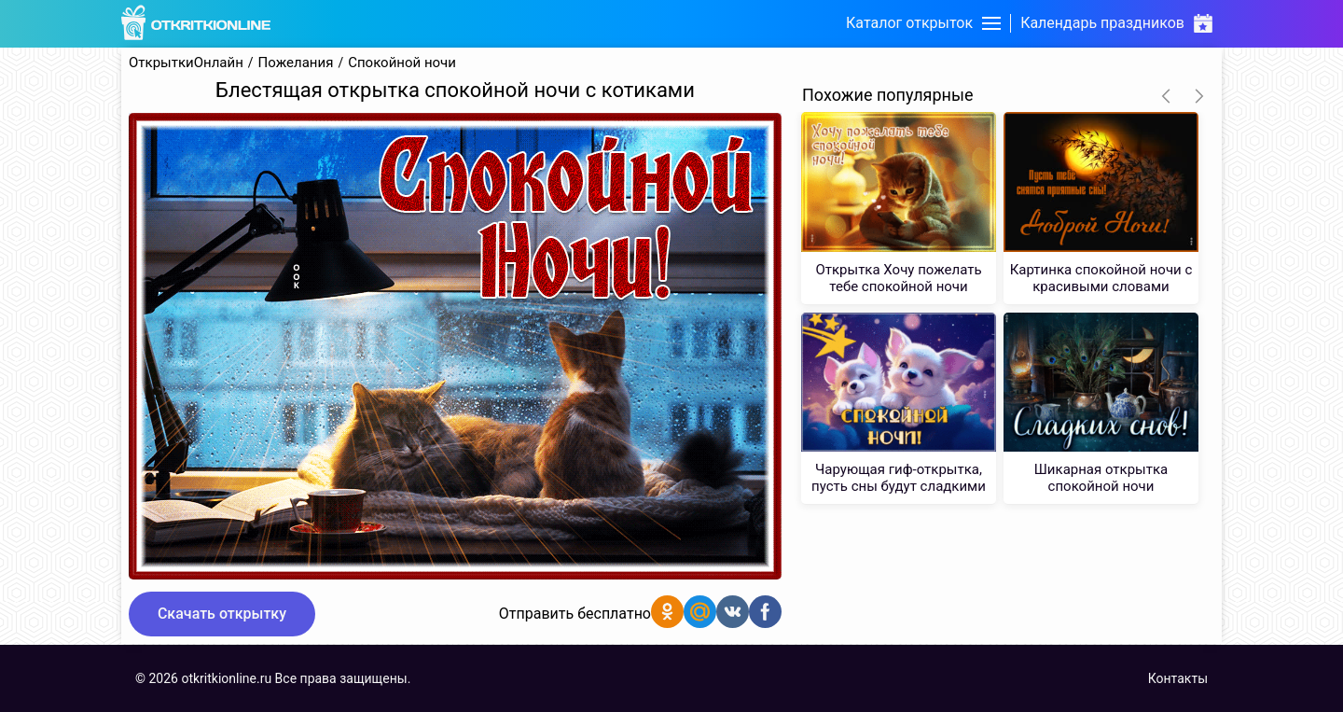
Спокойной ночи (402, 63)
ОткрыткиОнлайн (186, 63)
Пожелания (296, 63)
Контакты (1178, 678)
